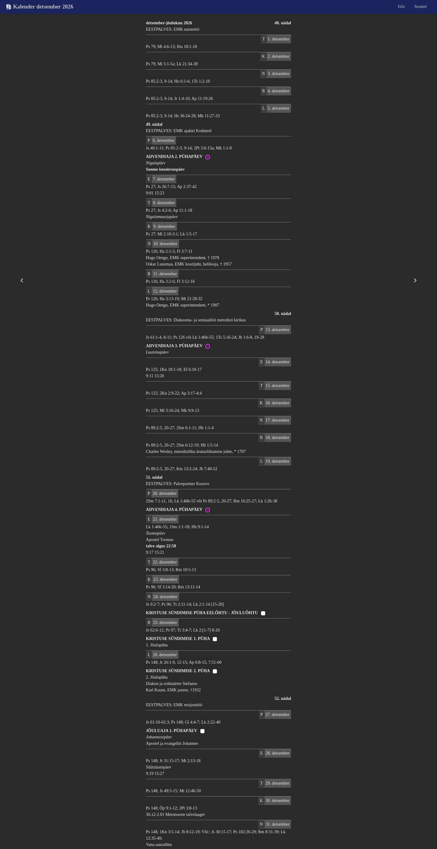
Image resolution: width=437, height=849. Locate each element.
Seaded (420, 6)
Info (401, 6)
